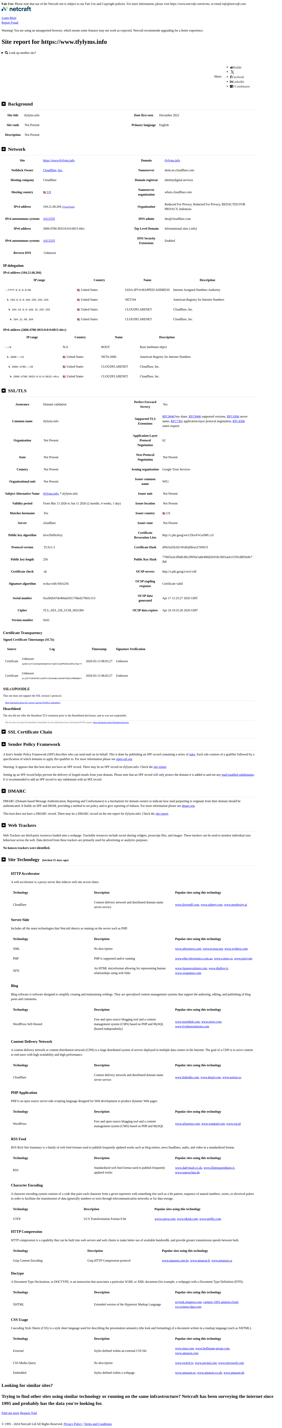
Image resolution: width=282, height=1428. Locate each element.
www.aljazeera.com (187, 1123)
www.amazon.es (185, 1372)
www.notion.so (231, 1077)
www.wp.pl (233, 1123)
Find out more (10, 1413)
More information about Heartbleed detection (111, 722)
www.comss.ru (223, 958)
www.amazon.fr (200, 1260)
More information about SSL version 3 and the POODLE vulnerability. (33, 703)
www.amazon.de (233, 1372)
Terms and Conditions (98, 1424)
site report (160, 767)
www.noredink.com (187, 1021)
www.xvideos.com (236, 948)
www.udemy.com (212, 904)
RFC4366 (233, 416)
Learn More (9, 18)
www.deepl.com (211, 1077)
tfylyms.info (172, 160)
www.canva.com (165, 1219)
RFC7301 (177, 421)
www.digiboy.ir (218, 968)
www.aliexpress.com (188, 948)
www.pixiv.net (243, 958)
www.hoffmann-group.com (212, 1348)
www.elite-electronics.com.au (193, 958)
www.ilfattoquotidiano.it (218, 1167)
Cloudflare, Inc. (53, 170)
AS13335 (49, 218)
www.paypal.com (206, 1363)
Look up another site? (20, 52)
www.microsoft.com (231, 1363)
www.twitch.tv (184, 1363)
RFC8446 (168, 416)
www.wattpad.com (213, 1123)
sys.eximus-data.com (188, 1306)
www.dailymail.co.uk (188, 1167)
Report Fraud (10, 22)
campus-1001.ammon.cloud (220, 1302)
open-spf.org (124, 759)
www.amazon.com (186, 1353)
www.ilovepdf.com (187, 904)
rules (192, 754)
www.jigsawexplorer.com (191, 968)
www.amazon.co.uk (209, 1372)
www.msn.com (184, 1348)
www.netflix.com (210, 1219)
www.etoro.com (211, 1021)
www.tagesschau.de (187, 1172)
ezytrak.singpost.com (188, 1302)
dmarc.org (188, 805)
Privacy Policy (73, 1424)
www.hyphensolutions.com (192, 1026)
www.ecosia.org (213, 948)
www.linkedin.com (187, 1077)
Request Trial (28, 1413)
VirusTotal (68, 206)
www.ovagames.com (188, 973)
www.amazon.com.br (175, 1260)
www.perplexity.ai (235, 904)
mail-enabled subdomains (238, 774)
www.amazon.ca (222, 1260)
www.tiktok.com (187, 1219)
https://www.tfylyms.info (59, 160)
